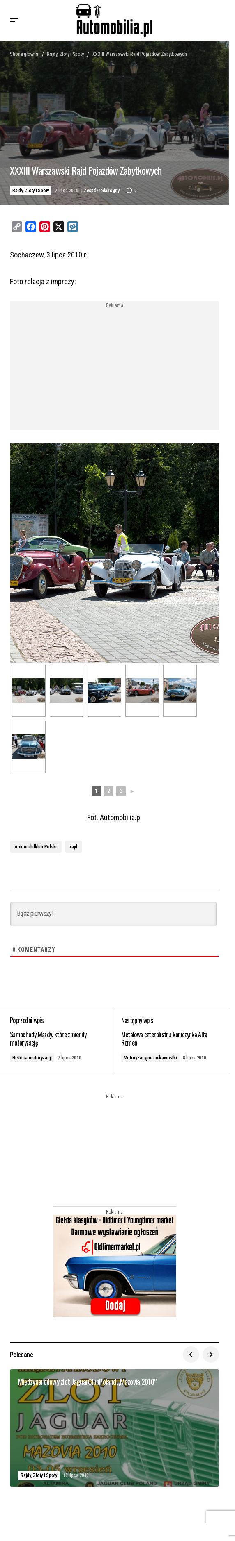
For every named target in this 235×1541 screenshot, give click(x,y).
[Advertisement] (114, 365)
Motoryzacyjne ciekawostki (150, 1058)
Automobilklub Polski (36, 847)
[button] (14, 20)
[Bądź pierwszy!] (113, 914)
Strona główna (24, 54)
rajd (73, 847)
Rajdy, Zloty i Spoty (65, 54)
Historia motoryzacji (32, 1058)
